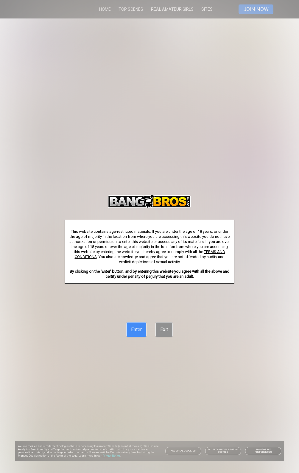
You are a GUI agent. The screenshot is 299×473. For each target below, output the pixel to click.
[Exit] (164, 329)
